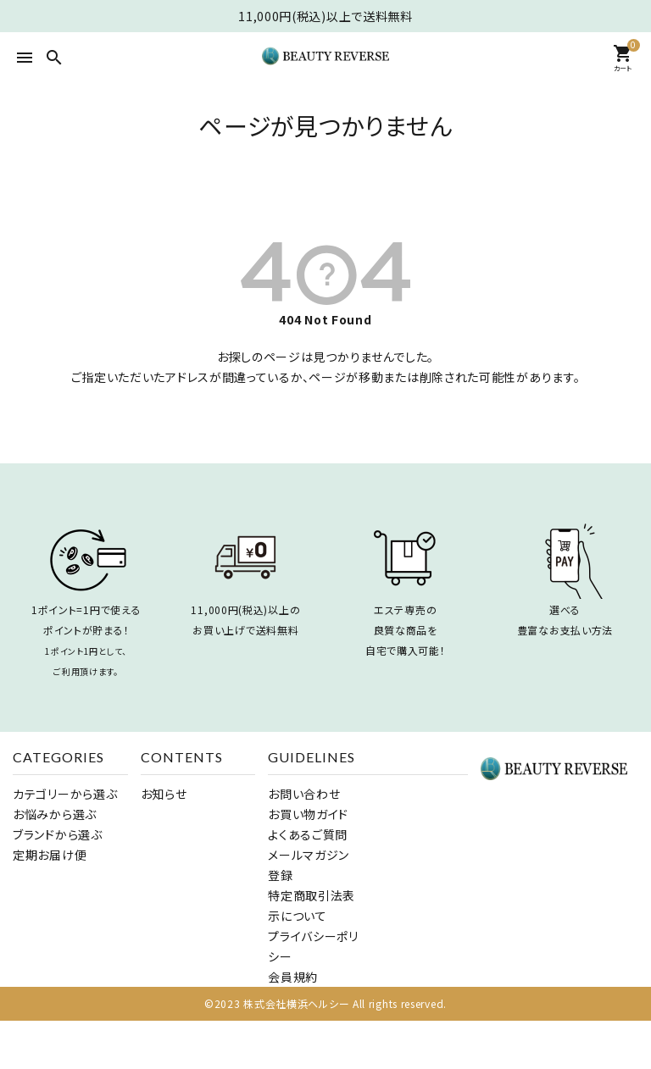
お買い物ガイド (308, 814)
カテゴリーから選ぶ (65, 793)
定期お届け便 (49, 854)
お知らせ (164, 793)
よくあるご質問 (308, 834)
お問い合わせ (304, 793)
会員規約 (293, 976)
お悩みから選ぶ (55, 814)
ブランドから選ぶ (58, 834)
